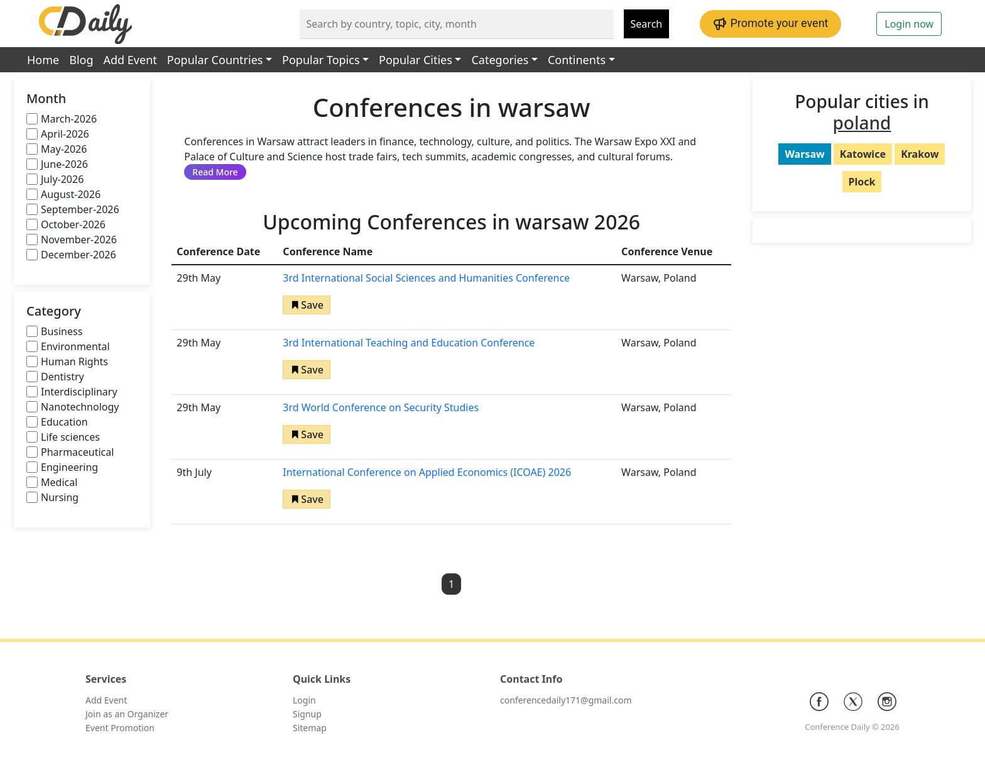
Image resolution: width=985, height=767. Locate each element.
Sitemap (310, 728)
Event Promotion (120, 728)
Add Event (130, 59)
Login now (908, 24)
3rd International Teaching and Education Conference (409, 343)
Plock (862, 182)
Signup (307, 714)
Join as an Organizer (126, 714)
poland (862, 123)
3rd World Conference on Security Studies (381, 407)
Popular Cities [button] (415, 59)
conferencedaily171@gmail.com (565, 700)
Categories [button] (499, 59)
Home (43, 59)
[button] (306, 304)
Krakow (920, 154)
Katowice (863, 154)
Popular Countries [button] (215, 59)
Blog (81, 59)
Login (304, 700)
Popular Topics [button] (320, 59)
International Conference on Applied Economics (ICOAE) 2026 (427, 472)
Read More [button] (214, 172)
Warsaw (804, 154)
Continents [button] (577, 59)
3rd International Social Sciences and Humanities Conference (426, 278)
